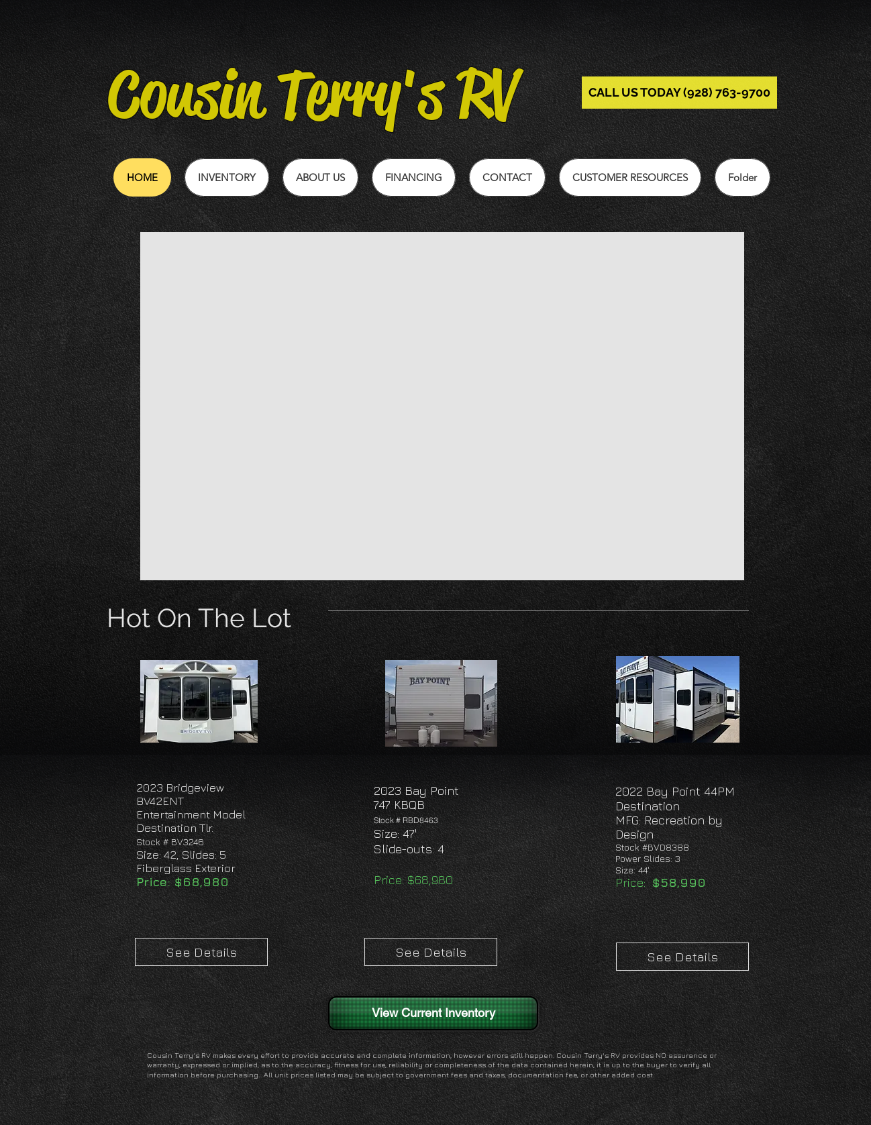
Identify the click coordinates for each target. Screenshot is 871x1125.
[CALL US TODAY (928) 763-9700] (679, 92)
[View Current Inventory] (433, 1013)
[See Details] (201, 952)
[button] (630, 177)
